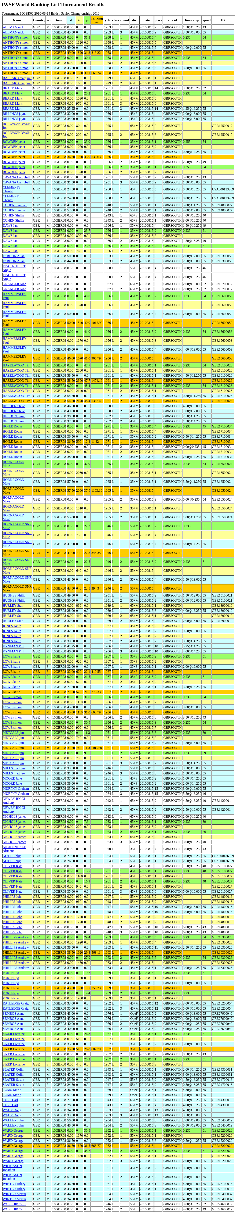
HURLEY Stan (13, 605)
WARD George (13, 1130)
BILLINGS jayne (14, 113)
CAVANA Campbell (16, 177)
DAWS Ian (10, 225)
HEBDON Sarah (14, 416)
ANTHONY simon (16, 37)
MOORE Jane (12, 778)
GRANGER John (14, 284)
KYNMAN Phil (13, 646)
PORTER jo (11, 973)
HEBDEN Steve (14, 406)
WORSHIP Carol (14, 1204)
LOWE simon (12, 697)
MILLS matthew (14, 768)
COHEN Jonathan (15, 205)
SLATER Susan (13, 1079)
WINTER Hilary (14, 1184)
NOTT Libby (12, 856)
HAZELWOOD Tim (16, 365)
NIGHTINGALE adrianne (14, 849)
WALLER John (13, 1120)
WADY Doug (12, 1110)
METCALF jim (13, 732)
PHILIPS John (12, 896)
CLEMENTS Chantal (12, 189)
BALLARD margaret (17, 78)
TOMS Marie (12, 1090)
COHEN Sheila (13, 215)
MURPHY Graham (16, 788)
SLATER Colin (13, 1069)
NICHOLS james (14, 816)
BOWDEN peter (14, 141)
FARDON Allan (14, 256)
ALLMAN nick (13, 27)
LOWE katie (11, 656)
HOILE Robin (12, 426)
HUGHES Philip (14, 595)
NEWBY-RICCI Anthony (14, 800)
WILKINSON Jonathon (12, 1168)
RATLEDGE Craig (16, 1003)
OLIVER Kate (12, 866)
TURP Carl (10, 1100)
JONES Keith (12, 626)
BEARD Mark (12, 88)
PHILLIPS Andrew (16, 937)
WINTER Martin (14, 1194)
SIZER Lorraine (14, 1034)
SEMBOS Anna (13, 1013)
